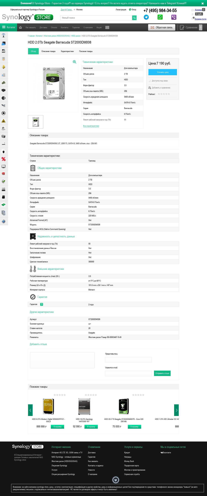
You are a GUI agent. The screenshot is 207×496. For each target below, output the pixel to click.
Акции (99, 27)
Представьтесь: (111, 353)
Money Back (129, 461)
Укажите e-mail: (111, 367)
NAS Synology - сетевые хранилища (66, 457)
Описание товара (48, 51)
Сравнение (191, 27)
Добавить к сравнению (159, 87)
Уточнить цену (163, 72)
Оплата (54, 27)
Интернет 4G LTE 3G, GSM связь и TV (67, 452)
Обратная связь (161, 27)
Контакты (64, 27)
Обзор (33, 51)
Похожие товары (86, 51)
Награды (127, 457)
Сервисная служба (132, 474)
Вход (134, 9)
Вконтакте (166, 452)
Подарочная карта (131, 465)
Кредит (127, 452)
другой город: (66, 9)
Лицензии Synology (59, 465)
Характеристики (67, 51)
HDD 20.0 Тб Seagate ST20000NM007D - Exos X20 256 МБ (123, 420)
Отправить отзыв (162, 373)
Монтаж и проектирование (134, 470)
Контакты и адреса (95, 465)
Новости (91, 470)
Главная (20, 27)
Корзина (198, 10)
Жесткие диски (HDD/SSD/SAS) (64, 461)
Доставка (43, 27)
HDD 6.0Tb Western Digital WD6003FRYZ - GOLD (48, 420)
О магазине (88, 27)
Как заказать (31, 27)
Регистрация (121, 9)
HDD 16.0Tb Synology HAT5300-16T (84, 420)
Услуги (54, 470)
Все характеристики (91, 126)
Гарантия (76, 27)
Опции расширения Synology (63, 474)
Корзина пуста (200, 19)
